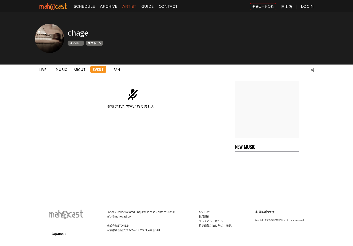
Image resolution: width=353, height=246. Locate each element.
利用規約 (204, 216)
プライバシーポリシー (212, 221)
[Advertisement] (267, 109)
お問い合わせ (264, 212)
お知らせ (204, 212)
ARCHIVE (108, 6)
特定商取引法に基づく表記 (215, 225)
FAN (116, 69)
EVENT (98, 69)
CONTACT (168, 6)
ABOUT (80, 69)
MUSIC (61, 69)
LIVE (42, 69)
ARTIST (129, 6)
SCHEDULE (84, 6)
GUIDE (147, 6)
